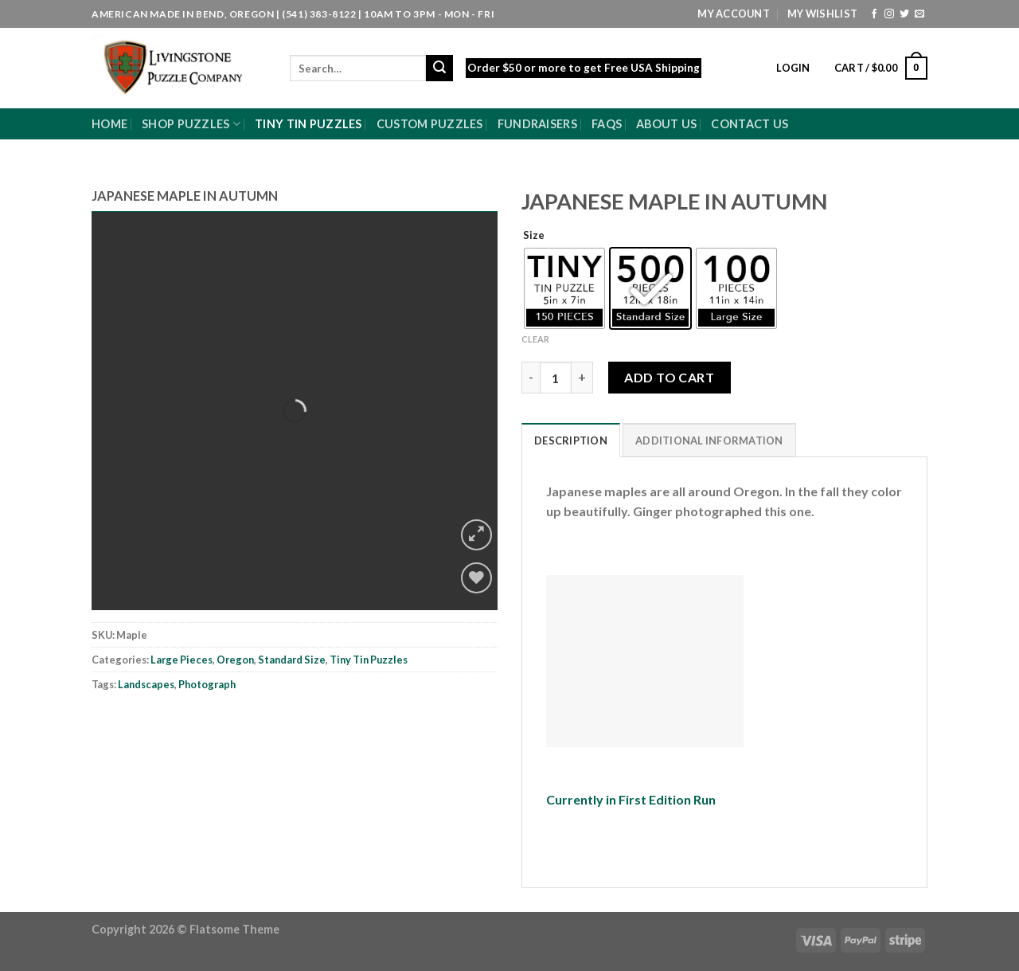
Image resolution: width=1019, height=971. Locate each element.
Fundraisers (537, 124)
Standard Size (292, 659)
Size (534, 235)
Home (109, 124)
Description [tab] (570, 440)
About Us (666, 124)
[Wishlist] (476, 577)
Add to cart (669, 377)
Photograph (207, 684)
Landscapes (146, 684)
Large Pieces (181, 659)
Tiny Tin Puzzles (308, 124)
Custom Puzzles (430, 124)
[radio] (564, 288)
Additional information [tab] (709, 440)
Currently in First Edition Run (631, 799)
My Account (733, 13)
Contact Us (749, 124)
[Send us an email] (919, 14)
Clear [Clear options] (535, 339)
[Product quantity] (556, 377)
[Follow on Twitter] (904, 14)
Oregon (235, 659)
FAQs (606, 124)
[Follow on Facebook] (874, 14)
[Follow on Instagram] (889, 14)
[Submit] (439, 68)
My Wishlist (822, 13)
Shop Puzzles (191, 123)
